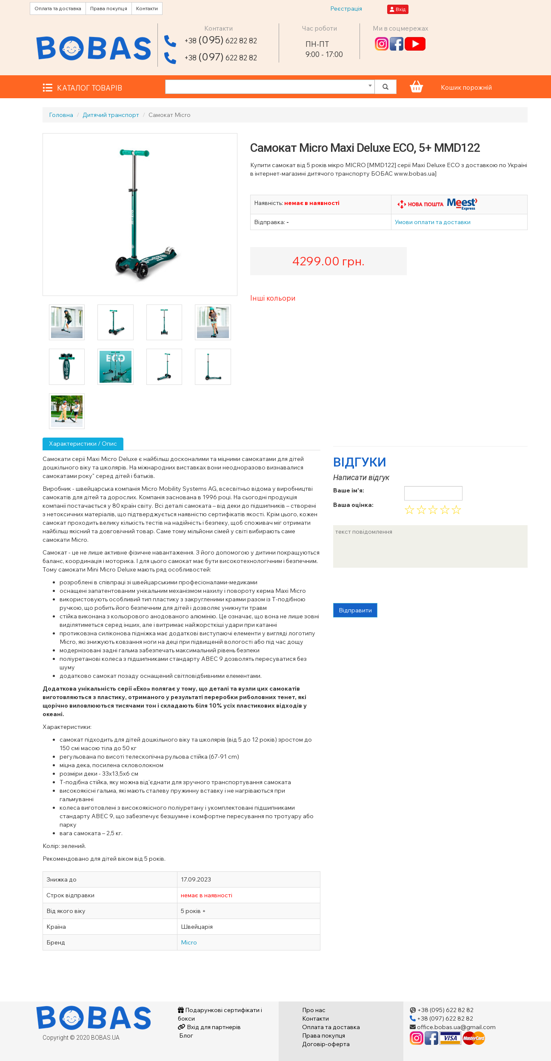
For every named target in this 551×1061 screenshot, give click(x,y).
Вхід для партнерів (209, 1027)
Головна (61, 115)
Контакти (147, 8)
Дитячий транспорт (111, 115)
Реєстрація (346, 8)
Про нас (313, 1010)
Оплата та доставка (57, 8)
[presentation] (397, 586)
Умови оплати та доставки (433, 222)
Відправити (355, 610)
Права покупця (108, 8)
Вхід (398, 9)
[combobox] (270, 87)
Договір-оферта (326, 1044)
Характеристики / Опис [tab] (83, 443)
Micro (189, 942)
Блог (185, 1035)
